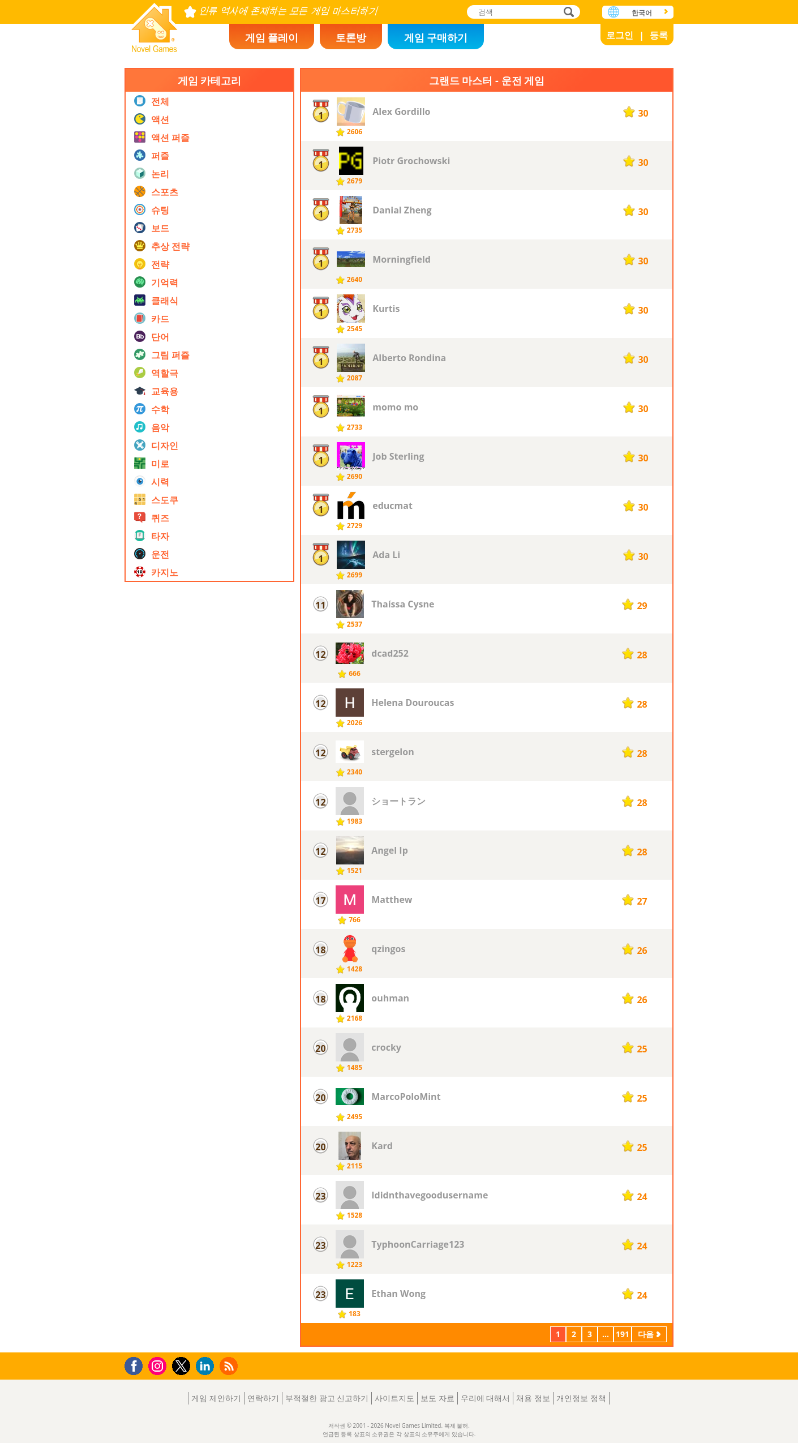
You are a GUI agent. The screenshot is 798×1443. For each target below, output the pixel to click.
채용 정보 (533, 1398)
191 (622, 1334)
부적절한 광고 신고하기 (326, 1398)
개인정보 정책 (581, 1398)
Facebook (137, 1364)
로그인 (619, 35)
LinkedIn (207, 1366)
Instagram (159, 1365)
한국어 (642, 13)
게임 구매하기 (436, 37)
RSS (230, 1366)
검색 (567, 13)
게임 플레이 (272, 37)
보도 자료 (437, 1398)
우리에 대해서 (485, 1398)
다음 (646, 1334)
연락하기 (263, 1398)
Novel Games (155, 24)
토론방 (351, 37)
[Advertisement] (209, 831)
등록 (659, 35)
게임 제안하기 (216, 1398)
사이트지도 (394, 1398)
